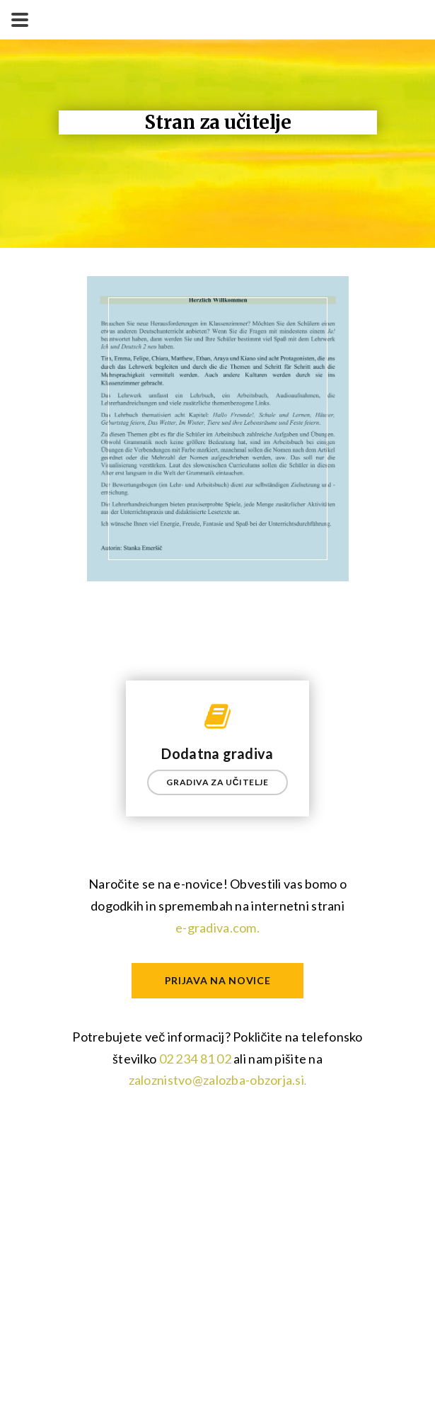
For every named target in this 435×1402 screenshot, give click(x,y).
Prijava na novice (218, 980)
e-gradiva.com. (217, 927)
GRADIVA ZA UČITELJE (217, 782)
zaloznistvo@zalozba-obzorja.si (216, 1080)
